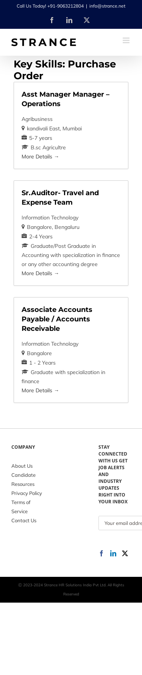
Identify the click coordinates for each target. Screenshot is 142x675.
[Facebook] (101, 553)
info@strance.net (107, 6)
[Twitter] (125, 553)
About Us (22, 466)
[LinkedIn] (113, 553)
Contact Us (23, 520)
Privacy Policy (26, 493)
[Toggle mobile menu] (127, 40)
